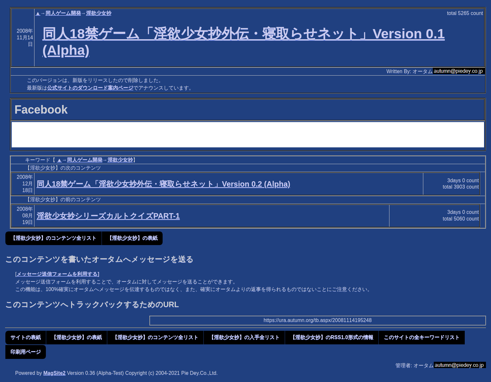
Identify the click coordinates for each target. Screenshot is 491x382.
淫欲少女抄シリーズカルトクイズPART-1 (108, 216)
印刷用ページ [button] (25, 351)
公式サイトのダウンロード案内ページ (90, 87)
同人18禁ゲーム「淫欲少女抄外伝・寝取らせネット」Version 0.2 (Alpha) (163, 184)
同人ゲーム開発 (63, 13)
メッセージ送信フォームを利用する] (57, 274)
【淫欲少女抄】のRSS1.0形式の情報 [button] (331, 337)
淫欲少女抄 (98, 13)
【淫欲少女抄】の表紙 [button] (132, 238)
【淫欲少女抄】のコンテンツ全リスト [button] (53, 238)
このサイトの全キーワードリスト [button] (422, 337)
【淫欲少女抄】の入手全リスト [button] (244, 337)
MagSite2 (54, 373)
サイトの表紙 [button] (25, 337)
